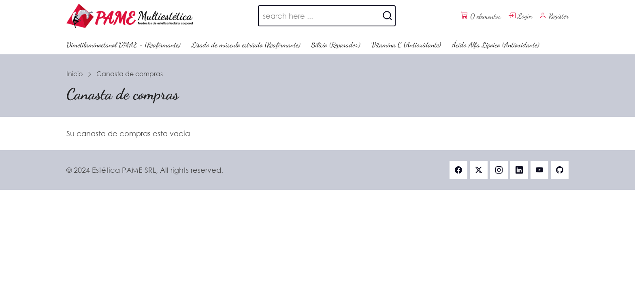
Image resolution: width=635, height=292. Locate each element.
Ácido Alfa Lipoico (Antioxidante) (495, 44)
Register (554, 15)
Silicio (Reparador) (335, 44)
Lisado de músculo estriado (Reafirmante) (246, 44)
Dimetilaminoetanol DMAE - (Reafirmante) (123, 44)
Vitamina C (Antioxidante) (406, 44)
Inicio (74, 74)
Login (520, 15)
